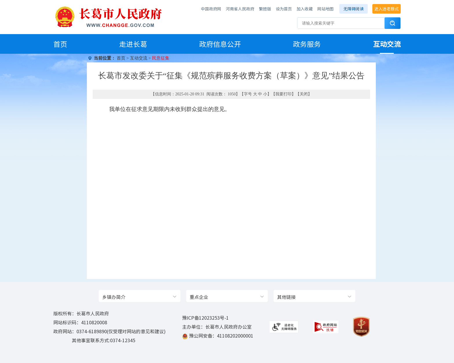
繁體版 (265, 9)
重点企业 (199, 296)
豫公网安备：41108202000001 (221, 335)
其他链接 (286, 296)
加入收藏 (304, 9)
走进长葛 (133, 44)
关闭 (304, 94)
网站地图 (325, 9)
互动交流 (387, 44)
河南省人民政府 (240, 9)
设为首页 (284, 9)
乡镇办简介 (113, 296)
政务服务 (307, 44)
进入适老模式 (386, 9)
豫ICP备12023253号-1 (205, 317)
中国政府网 (211, 9)
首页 (60, 44)
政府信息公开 (220, 44)
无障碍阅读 (353, 9)
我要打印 (283, 94)
